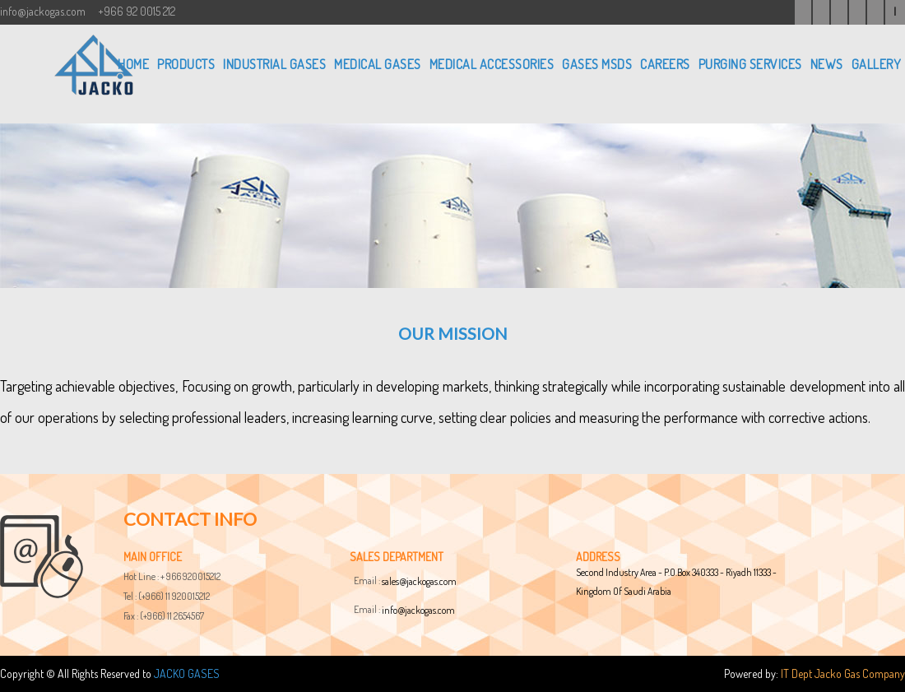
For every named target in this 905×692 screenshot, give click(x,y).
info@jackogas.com (418, 610)
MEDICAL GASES (377, 64)
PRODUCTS (186, 64)
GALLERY (877, 64)
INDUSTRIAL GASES (274, 64)
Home (133, 64)
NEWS (826, 64)
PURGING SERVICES (750, 64)
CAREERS (665, 64)
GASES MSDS (597, 64)
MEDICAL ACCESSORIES (492, 64)
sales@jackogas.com (419, 581)
